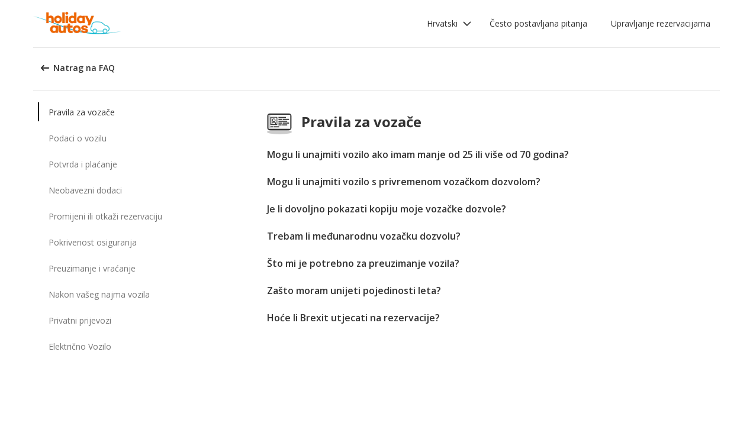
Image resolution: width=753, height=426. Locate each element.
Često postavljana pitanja (538, 23)
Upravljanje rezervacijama (660, 23)
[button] (449, 24)
